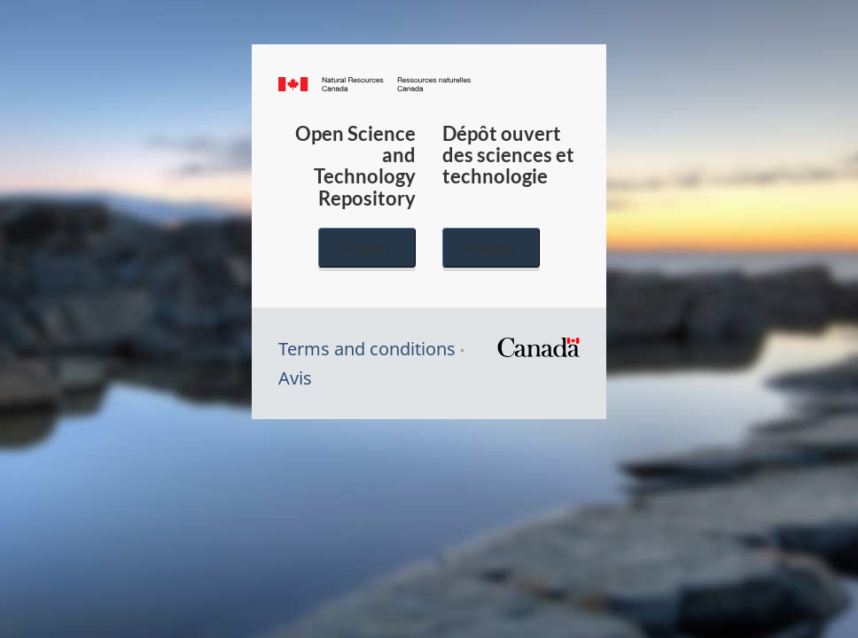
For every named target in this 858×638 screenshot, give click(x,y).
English (367, 247)
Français (491, 247)
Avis (295, 378)
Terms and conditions (367, 349)
